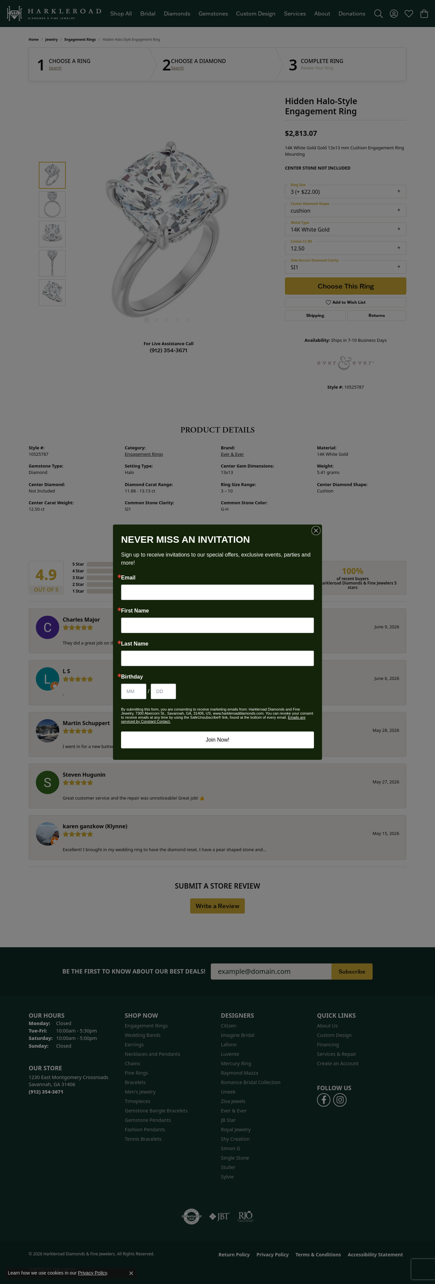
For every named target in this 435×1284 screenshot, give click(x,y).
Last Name (134, 644)
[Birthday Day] (163, 691)
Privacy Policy (92, 1273)
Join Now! (217, 740)
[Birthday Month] (133, 691)
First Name (135, 611)
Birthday (132, 677)
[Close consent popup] (131, 1273)
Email (128, 577)
